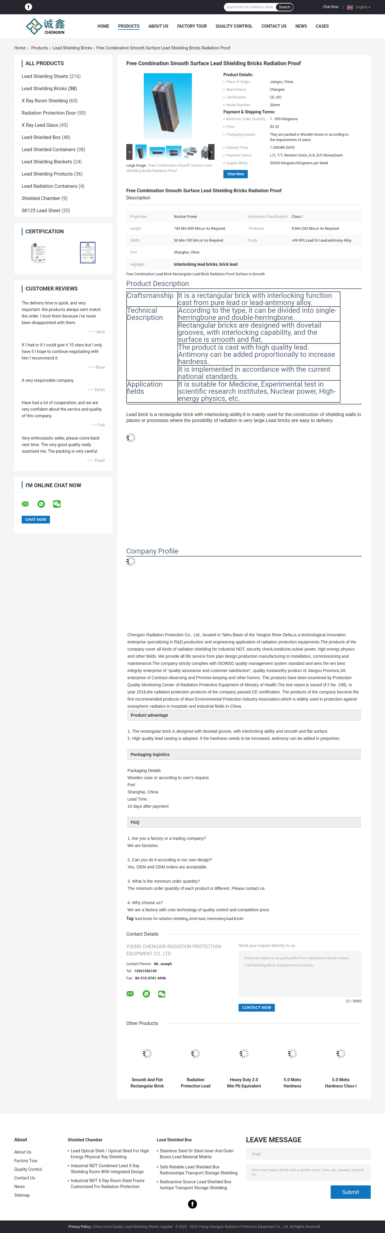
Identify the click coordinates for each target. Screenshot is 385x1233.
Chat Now (330, 7)
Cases (322, 26)
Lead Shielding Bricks (72, 48)
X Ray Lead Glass (40, 125)
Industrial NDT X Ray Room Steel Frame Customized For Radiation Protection (108, 1183)
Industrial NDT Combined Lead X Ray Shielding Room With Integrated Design (107, 1168)
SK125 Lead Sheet (41, 210)
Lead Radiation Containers (49, 186)
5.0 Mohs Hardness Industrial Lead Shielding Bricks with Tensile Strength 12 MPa (292, 1083)
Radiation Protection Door (49, 113)
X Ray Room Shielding (45, 101)
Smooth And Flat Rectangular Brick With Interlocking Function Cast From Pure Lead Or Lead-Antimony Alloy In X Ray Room (147, 1083)
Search (284, 7)
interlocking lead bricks (225, 919)
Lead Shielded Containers (48, 149)
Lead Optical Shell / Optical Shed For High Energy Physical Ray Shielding (110, 1153)
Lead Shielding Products (47, 174)
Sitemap (22, 1195)
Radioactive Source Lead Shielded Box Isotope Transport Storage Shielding (195, 1184)
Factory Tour (192, 26)
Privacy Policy (80, 1227)
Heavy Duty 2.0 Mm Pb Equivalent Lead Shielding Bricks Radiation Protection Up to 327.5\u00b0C (244, 1083)
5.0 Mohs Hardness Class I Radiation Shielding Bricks (341, 1083)
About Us (158, 26)
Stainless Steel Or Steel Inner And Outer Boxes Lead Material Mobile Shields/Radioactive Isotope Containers (197, 1154)
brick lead (197, 919)
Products (129, 26)
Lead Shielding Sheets (45, 76)
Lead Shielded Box (41, 137)
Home (103, 26)
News (301, 26)
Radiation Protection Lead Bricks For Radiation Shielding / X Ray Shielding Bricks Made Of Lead (196, 1083)
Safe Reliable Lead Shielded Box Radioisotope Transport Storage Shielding (199, 1170)
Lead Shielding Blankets (47, 162)
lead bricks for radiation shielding (161, 919)
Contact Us (273, 26)
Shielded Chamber (41, 198)
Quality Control (234, 26)
